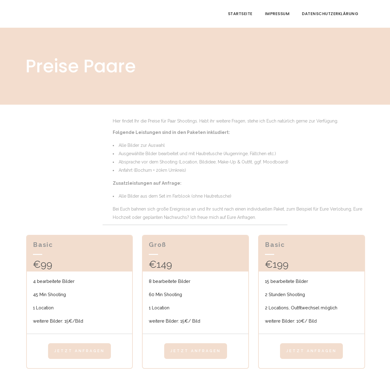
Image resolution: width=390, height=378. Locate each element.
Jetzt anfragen (79, 351)
